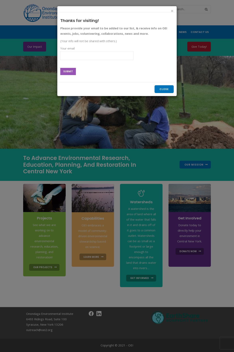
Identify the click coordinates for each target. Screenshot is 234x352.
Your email (96, 53)
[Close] (172, 11)
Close (164, 89)
